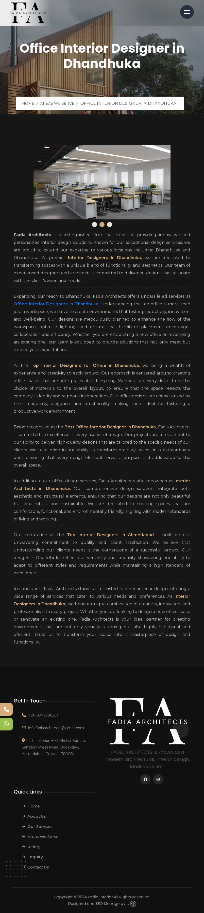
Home (28, 103)
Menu (187, 12)
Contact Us (35, 867)
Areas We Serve (57, 103)
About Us (34, 816)
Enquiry (32, 857)
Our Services (37, 826)
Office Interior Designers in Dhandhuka (56, 304)
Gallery (31, 846)
